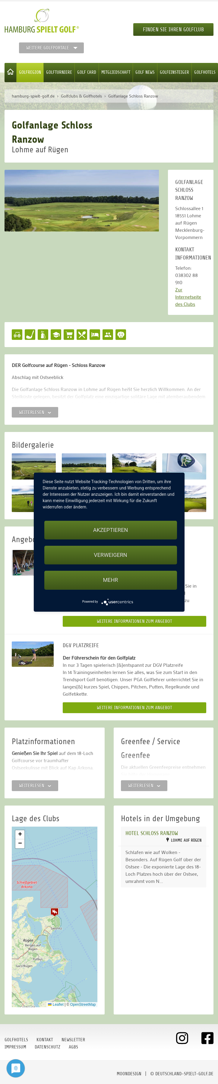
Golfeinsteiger (174, 72)
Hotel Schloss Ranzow (151, 833)
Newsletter (73, 1039)
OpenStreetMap (83, 1004)
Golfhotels (205, 72)
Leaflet (55, 1004)
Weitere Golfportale (47, 48)
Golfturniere (59, 72)
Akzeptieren (110, 530)
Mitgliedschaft (115, 72)
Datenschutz (47, 1047)
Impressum (15, 1047)
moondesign (129, 1073)
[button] (54, 912)
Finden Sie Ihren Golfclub (173, 29)
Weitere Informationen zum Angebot (134, 621)
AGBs (73, 1047)
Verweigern (110, 555)
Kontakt (44, 1039)
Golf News (145, 72)
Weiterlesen (35, 412)
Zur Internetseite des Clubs (188, 296)
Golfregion (30, 72)
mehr (110, 580)
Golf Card (86, 72)
